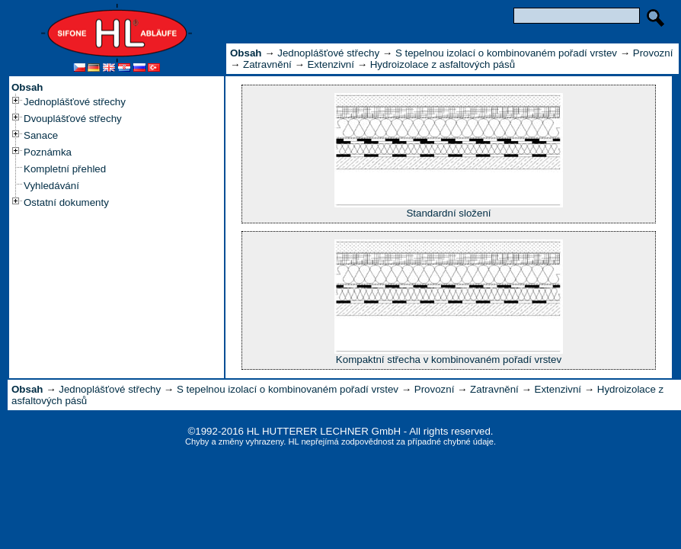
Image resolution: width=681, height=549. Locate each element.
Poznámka (48, 152)
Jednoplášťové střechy (75, 102)
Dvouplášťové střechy (73, 118)
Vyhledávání (51, 185)
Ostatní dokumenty (66, 202)
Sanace (41, 135)
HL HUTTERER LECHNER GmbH (324, 431)
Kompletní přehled (65, 169)
